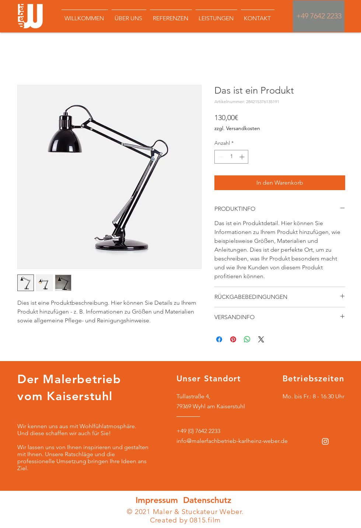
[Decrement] (220, 156)
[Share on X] (261, 339)
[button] (171, 15)
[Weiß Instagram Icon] (325, 441)
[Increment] (242, 156)
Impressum (158, 500)
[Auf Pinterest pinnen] (233, 339)
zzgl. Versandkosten (237, 128)
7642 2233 (325, 15)
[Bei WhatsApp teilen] (247, 339)
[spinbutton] (231, 156)
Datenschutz (207, 500)
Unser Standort (208, 379)
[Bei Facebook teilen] (219, 339)
